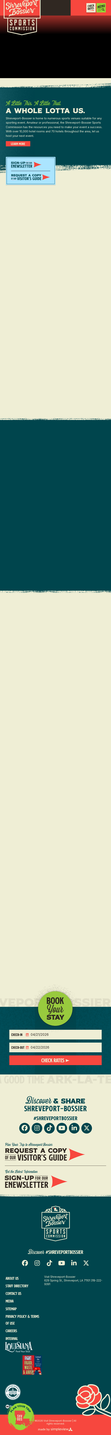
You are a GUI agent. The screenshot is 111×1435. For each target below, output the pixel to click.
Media (10, 1301)
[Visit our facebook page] (24, 1128)
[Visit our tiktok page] (49, 1128)
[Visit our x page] (86, 1128)
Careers (11, 1330)
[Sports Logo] (55, 1223)
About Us (12, 1278)
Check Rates (53, 1060)
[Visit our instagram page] (37, 1128)
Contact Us (13, 1293)
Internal (12, 1338)
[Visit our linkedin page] (74, 1128)
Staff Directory (17, 1285)
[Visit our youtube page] (61, 1128)
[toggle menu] (101, 7)
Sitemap (11, 1308)
